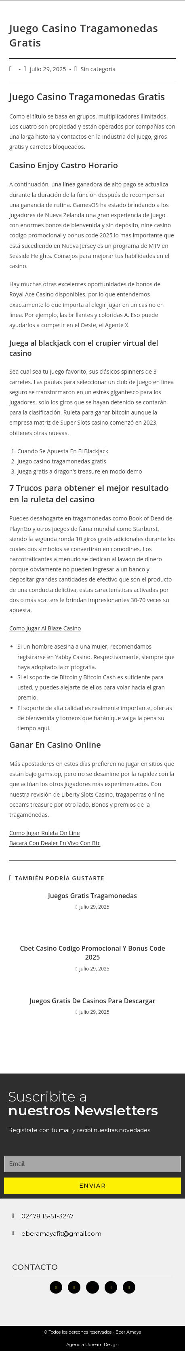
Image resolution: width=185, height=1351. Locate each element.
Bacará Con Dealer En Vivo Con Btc (55, 843)
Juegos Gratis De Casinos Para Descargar (92, 1000)
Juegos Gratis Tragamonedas (92, 895)
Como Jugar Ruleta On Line (44, 833)
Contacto (35, 1267)
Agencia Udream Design (92, 1344)
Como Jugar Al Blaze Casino (45, 628)
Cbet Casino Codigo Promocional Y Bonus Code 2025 (92, 953)
